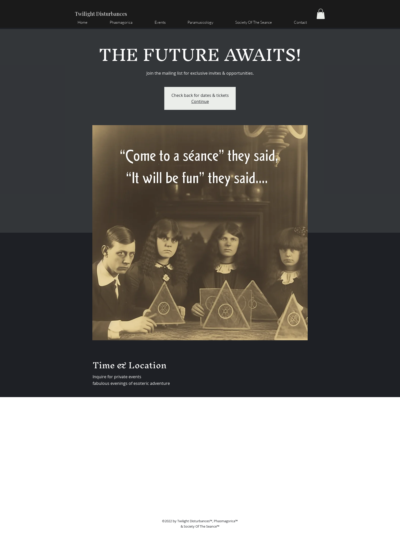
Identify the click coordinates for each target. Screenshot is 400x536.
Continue (200, 101)
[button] (320, 14)
